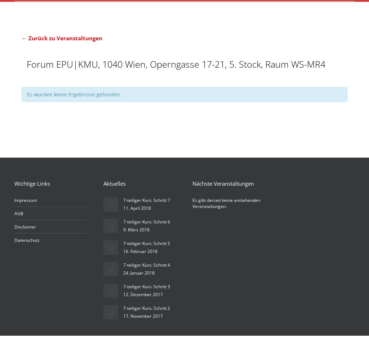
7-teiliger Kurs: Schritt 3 (146, 295)
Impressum (25, 208)
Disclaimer (25, 235)
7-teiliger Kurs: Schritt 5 (146, 252)
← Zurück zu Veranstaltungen (62, 38)
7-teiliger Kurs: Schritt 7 (146, 208)
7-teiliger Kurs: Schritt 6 (146, 230)
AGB (18, 222)
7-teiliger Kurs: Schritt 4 (146, 273)
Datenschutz (27, 248)
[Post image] (110, 212)
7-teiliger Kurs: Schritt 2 (146, 316)
